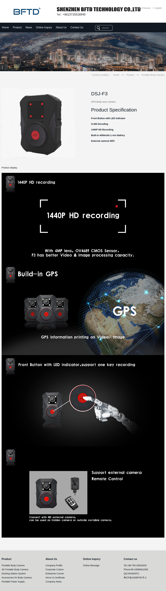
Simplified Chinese (141, 8)
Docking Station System (14, 573)
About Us (61, 27)
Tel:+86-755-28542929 (135, 565)
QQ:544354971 (131, 573)
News (29, 27)
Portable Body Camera (152, 75)
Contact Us (76, 27)
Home (5, 27)
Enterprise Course (55, 573)
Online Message (91, 565)
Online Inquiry (44, 27)
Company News (54, 581)
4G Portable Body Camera (15, 569)
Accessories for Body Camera (17, 577)
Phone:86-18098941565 (136, 569)
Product (17, 27)
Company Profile (54, 565)
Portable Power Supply (13, 581)
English (158, 8)
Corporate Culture (55, 569)
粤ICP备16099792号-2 (135, 577)
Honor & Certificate (55, 577)
